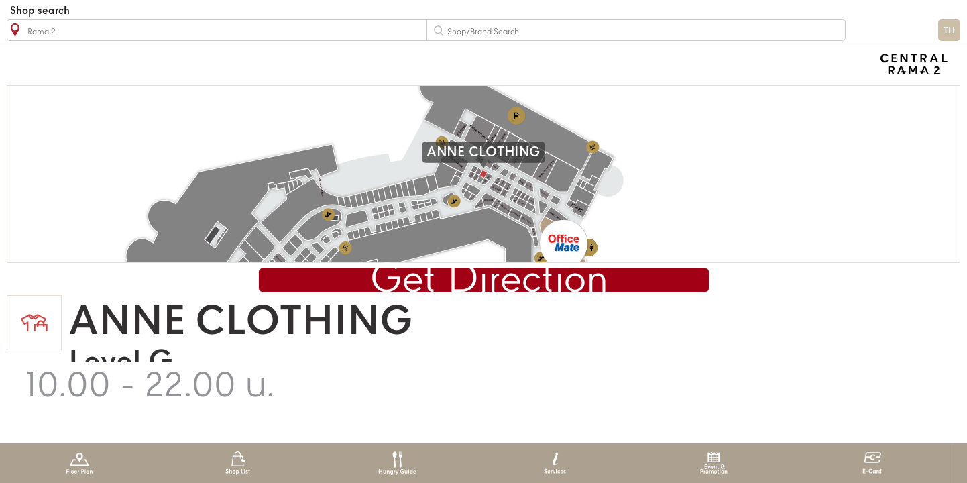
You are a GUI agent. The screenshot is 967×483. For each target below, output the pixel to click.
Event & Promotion (714, 463)
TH (949, 30)
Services (555, 463)
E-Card (872, 463)
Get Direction (489, 281)
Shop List (238, 463)
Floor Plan (79, 463)
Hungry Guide (397, 463)
